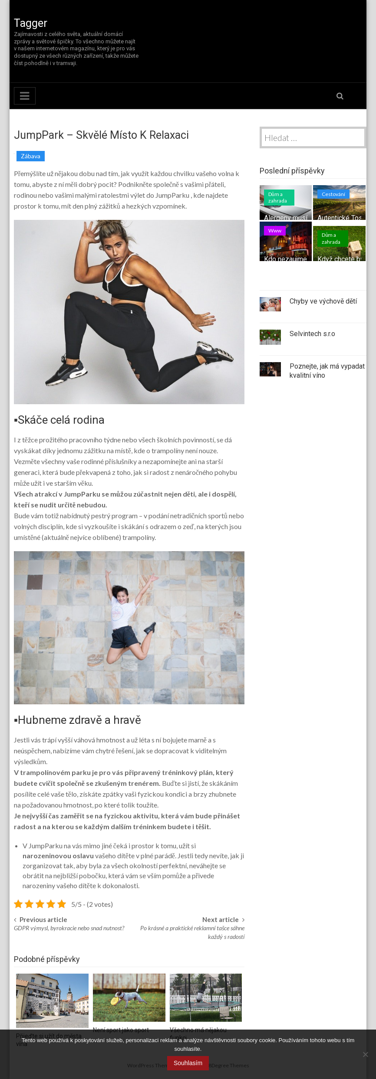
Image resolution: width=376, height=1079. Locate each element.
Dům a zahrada (277, 197)
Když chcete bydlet (346, 259)
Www (274, 230)
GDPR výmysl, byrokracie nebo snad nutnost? (69, 928)
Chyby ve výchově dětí (323, 301)
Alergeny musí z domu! (299, 218)
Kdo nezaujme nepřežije (300, 259)
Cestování (333, 194)
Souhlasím (188, 1062)
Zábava (30, 156)
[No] (365, 1054)
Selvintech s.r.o (312, 334)
